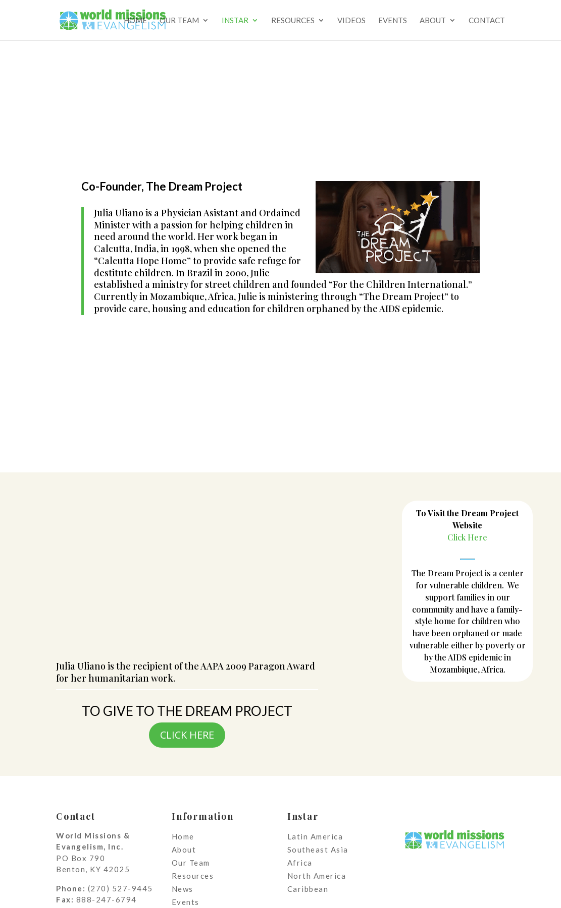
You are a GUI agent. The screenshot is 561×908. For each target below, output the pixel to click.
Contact (487, 21)
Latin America (315, 836)
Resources (293, 21)
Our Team (179, 21)
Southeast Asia (317, 849)
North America (316, 875)
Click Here (467, 537)
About (433, 21)
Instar (235, 21)
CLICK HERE (187, 735)
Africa (300, 862)
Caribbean (308, 888)
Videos (351, 21)
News (182, 888)
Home (135, 21)
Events (392, 21)
